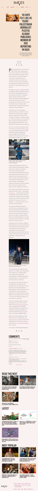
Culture (17, 7)
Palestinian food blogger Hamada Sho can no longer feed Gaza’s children (27, 387)
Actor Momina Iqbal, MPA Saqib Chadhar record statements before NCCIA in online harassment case (28, 460)
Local (27, 7)
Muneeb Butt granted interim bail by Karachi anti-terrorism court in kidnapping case (9, 476)
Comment (22, 7)
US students (12, 193)
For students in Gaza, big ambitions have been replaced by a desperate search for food (9, 388)
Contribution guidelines (18, 486)
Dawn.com (15, 489)
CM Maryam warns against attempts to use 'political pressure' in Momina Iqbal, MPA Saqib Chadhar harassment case (10, 423)
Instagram (26, 483)
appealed (23, 311)
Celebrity (12, 7)
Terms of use (29, 485)
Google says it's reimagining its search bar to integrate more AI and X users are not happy (28, 423)
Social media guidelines (17, 485)
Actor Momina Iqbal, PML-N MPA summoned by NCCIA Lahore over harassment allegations (8, 460)
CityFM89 (18, 489)
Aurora (22, 489)
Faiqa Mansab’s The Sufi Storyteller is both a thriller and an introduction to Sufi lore (10, 440)
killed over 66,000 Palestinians (21, 323)
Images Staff (19, 61)
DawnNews (25, 489)
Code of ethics (24, 485)
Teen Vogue (18, 89)
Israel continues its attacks (21, 304)
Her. (30, 7)
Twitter (22, 483)
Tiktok (29, 483)
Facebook (19, 483)
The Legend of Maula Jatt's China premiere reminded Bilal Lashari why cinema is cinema (27, 476)
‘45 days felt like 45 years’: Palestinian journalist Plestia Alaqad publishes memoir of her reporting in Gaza (26, 32)
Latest (7, 7)
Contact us (15, 483)
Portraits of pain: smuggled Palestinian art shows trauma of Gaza (10, 404)
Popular (27, 339)
